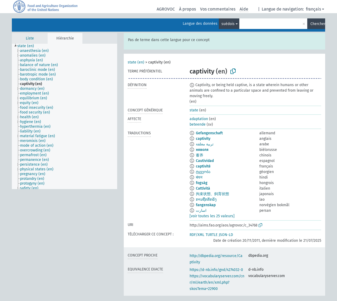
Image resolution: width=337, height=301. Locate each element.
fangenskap (206, 205)
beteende (198, 124)
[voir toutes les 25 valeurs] (212, 216)
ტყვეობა (203, 172)
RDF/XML (197, 235)
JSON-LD (226, 235)
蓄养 (199, 155)
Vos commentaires (217, 9)
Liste (30, 38)
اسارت (201, 210)
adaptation (199, 119)
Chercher (317, 24)
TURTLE (211, 235)
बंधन (199, 177)
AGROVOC (166, 9)
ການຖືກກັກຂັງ (206, 199)
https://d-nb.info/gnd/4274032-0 (216, 270)
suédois (228, 24)
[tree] (64, 116)
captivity (203, 138)
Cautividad (205, 161)
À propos (187, 9)
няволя (202, 149)
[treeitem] (28, 46)
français (313, 9)
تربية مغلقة (205, 144)
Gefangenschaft (209, 133)
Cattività (203, 188)
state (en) (136, 62)
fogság (201, 183)
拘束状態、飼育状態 (212, 194)
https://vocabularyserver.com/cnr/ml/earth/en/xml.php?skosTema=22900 (217, 282)
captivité (203, 166)
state (194, 110)
